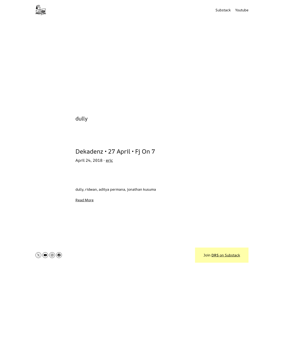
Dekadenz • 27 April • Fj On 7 (115, 151)
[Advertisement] (142, 64)
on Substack (225, 255)
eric (109, 160)
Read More (84, 200)
